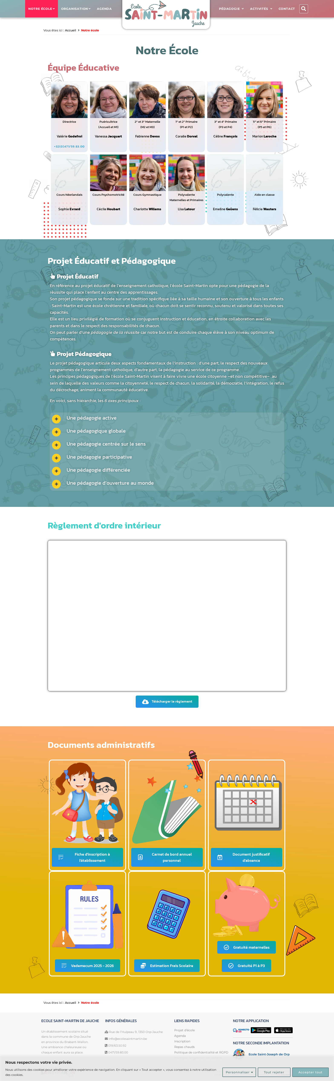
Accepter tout (310, 1072)
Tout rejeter (274, 1072)
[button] (303, 8)
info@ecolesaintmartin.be (128, 1039)
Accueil (70, 30)
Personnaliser (238, 1072)
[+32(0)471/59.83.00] (69, 146)
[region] (167, 1068)
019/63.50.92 (117, 1045)
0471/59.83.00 (118, 1052)
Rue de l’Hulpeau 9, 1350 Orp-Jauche (136, 1032)
